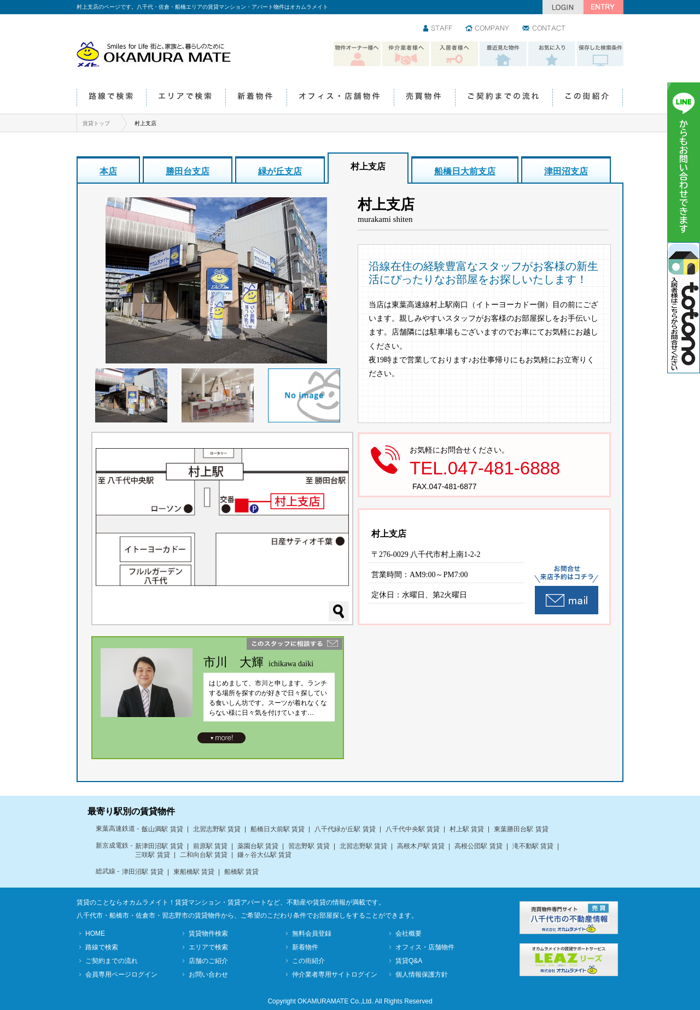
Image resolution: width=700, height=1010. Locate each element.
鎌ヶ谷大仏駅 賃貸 (264, 855)
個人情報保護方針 (421, 974)
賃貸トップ (96, 123)
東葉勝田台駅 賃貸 (521, 829)
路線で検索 (111, 98)
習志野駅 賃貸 (308, 846)
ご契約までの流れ (503, 98)
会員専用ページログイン (121, 974)
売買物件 (424, 98)
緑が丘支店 (280, 171)
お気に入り (551, 54)
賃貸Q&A (408, 961)
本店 (108, 171)
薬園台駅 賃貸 (257, 846)
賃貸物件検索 (208, 933)
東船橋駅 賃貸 (193, 872)
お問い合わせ (544, 29)
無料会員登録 (311, 933)
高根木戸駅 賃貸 (421, 846)
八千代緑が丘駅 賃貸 (344, 829)
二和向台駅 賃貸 (204, 855)
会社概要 (408, 933)
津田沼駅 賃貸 (142, 872)
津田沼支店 (566, 171)
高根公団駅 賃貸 (478, 846)
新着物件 (256, 98)
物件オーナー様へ (357, 54)
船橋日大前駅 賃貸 (277, 829)
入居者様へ (454, 54)
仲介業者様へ (405, 54)
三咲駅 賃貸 (152, 855)
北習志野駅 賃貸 (217, 829)
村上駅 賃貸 (467, 829)
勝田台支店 (187, 171)
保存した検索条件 (600, 54)
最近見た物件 (503, 54)
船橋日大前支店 (464, 171)
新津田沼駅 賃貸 (159, 846)
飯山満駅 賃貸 (162, 829)
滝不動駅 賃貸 (532, 846)
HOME (95, 933)
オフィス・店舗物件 (340, 98)
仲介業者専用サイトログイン (334, 974)
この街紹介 (587, 98)
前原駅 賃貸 (210, 846)
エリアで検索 (185, 98)
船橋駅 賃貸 (241, 872)
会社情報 (487, 29)
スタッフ (438, 29)
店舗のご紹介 (208, 961)
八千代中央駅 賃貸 (413, 829)
